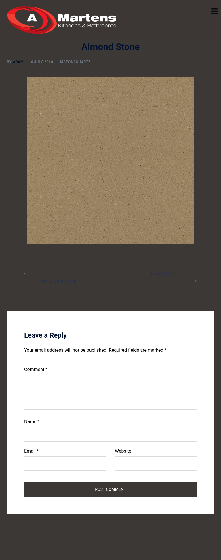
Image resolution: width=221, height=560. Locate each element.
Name (32, 421)
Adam (18, 62)
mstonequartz (75, 62)
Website (123, 451)
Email (31, 451)
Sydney (142, 550)
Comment (35, 369)
